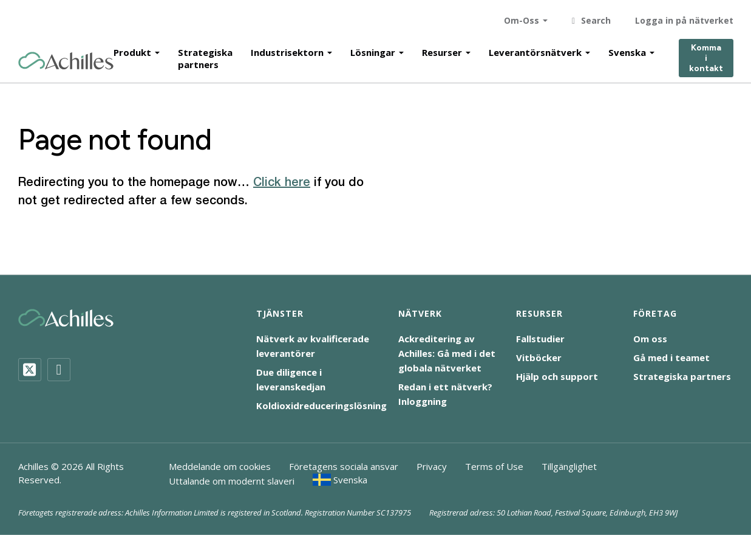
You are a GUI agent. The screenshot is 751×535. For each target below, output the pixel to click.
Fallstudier (540, 339)
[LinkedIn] (58, 369)
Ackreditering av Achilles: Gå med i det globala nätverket (446, 353)
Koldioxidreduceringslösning (321, 405)
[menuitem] (340, 479)
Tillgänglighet (569, 466)
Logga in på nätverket (684, 18)
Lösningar (372, 50)
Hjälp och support (557, 376)
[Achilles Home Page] (66, 58)
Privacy (431, 466)
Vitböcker (539, 357)
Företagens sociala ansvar (343, 466)
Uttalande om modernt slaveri (231, 481)
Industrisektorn (287, 50)
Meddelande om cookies (220, 466)
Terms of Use (494, 466)
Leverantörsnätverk (535, 50)
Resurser (442, 50)
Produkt (132, 50)
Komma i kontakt (706, 56)
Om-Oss (521, 18)
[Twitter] (29, 369)
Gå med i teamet (671, 357)
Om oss (650, 339)
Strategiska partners (205, 56)
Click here (281, 183)
